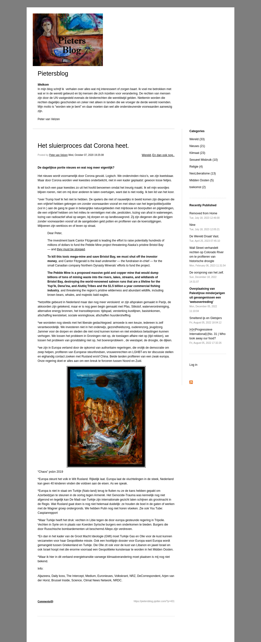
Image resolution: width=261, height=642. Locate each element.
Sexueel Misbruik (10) (203, 159)
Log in (193, 365)
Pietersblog (53, 73)
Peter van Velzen (58, 155)
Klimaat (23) (197, 153)
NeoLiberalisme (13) (202, 173)
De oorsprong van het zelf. (206, 277)
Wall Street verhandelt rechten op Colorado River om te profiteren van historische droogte (207, 256)
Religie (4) (196, 166)
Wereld (146, 155)
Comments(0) (45, 601)
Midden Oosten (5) (201, 180)
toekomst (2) (197, 187)
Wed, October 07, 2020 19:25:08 (86, 155)
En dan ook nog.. (163, 155)
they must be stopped (71, 249)
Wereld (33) (197, 139)
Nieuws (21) (197, 146)
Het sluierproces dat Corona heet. (83, 145)
